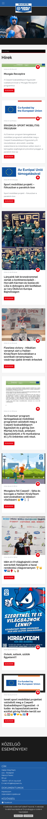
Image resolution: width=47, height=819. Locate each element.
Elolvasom (9, 90)
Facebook (7, 802)
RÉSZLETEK (18, 816)
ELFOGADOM (28, 816)
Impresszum (6, 792)
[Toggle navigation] (3, 3)
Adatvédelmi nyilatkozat (11, 794)
